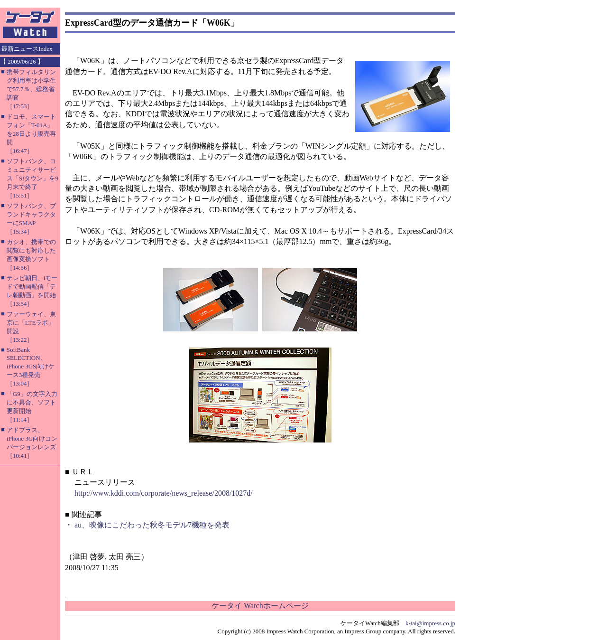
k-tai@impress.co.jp (430, 623)
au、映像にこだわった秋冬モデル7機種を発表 (152, 525)
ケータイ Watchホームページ (260, 606)
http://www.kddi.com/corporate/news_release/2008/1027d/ (163, 493)
